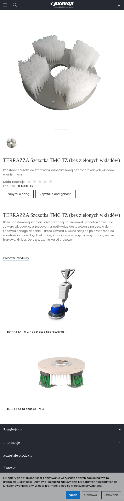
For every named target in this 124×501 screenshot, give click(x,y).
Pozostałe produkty (62, 455)
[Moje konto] (119, 5)
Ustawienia (111, 495)
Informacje (62, 442)
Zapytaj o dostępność (55, 194)
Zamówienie (62, 430)
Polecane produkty (16, 258)
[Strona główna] (62, 5)
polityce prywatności (88, 486)
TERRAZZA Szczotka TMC (25, 409)
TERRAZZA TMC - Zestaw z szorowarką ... (36, 332)
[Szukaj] (15, 5)
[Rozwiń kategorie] (5, 5)
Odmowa (90, 495)
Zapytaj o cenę (18, 194)
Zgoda (73, 495)
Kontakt (9, 468)
